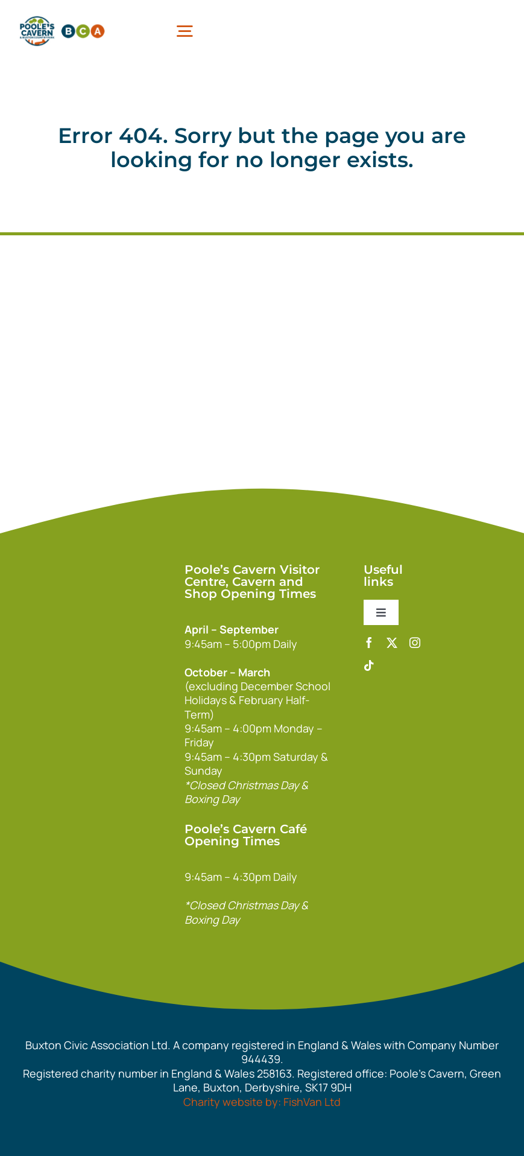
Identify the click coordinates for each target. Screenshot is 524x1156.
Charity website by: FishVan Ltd (262, 1101)
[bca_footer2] (127, 631)
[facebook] (369, 642)
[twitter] (392, 642)
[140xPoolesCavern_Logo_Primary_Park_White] (127, 563)
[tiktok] (369, 665)
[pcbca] (62, 17)
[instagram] (414, 642)
